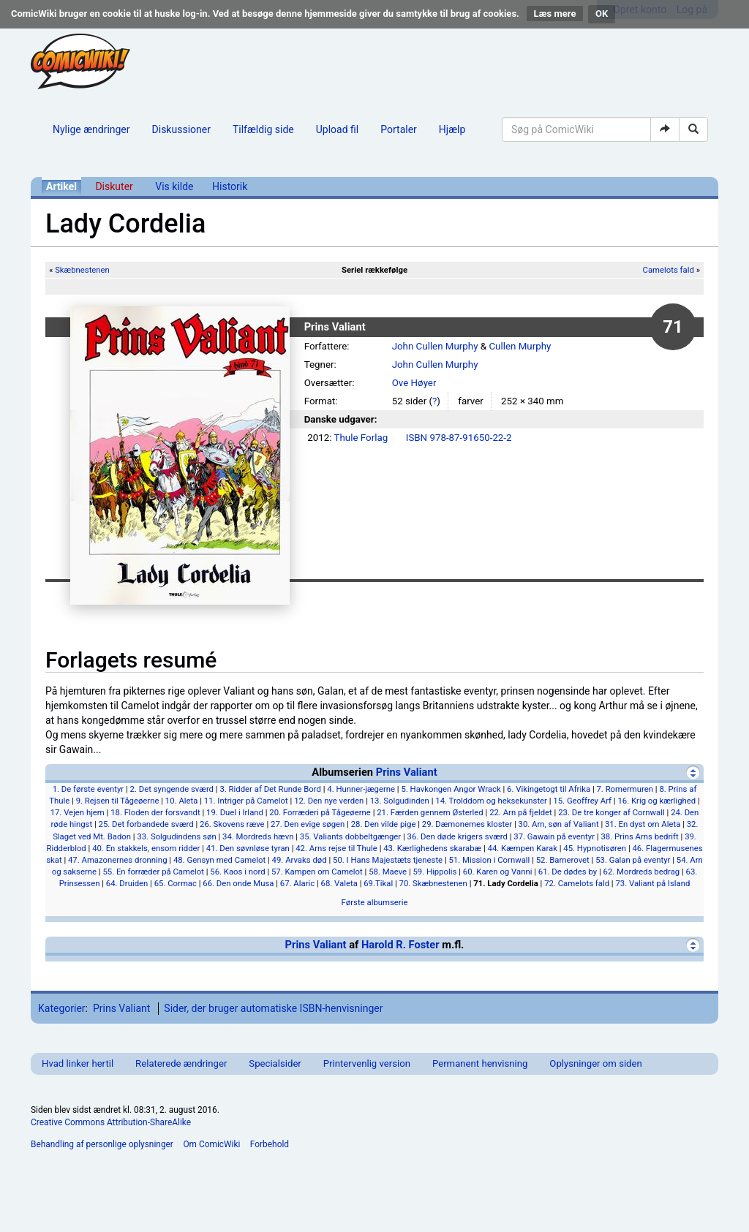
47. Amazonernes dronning (118, 860)
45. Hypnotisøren (594, 848)
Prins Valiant (406, 772)
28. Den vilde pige (383, 824)
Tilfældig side (263, 129)
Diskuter (113, 186)
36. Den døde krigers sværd (457, 836)
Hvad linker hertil (77, 1063)
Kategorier (62, 1008)
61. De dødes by (567, 871)
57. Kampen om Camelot (317, 871)
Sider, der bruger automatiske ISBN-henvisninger (273, 1008)
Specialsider (275, 1063)
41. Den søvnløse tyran (248, 848)
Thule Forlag (361, 437)
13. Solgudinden (399, 800)
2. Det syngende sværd (172, 789)
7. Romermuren (624, 789)
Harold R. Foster (400, 944)
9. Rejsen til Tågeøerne (117, 800)
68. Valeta (339, 883)
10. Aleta (181, 800)
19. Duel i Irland (234, 812)
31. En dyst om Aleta (642, 824)
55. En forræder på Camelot (152, 871)
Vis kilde (174, 186)
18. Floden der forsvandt (155, 812)
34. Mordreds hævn (257, 836)
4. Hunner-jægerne (361, 789)
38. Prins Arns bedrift (639, 836)
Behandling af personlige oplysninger (102, 1144)
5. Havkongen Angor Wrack (450, 789)
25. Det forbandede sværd (146, 824)
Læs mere (555, 13)
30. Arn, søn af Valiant (559, 824)
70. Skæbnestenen (433, 883)
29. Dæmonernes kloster (467, 824)
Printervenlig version (366, 1063)
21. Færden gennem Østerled (430, 812)
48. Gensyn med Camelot (219, 860)
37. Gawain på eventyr (554, 836)
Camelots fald (668, 270)
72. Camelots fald (576, 883)
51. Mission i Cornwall (489, 860)
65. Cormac (175, 883)
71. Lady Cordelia (505, 883)
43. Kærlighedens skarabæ (432, 848)
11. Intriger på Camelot (246, 800)
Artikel (61, 186)
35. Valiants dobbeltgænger (350, 836)
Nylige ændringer (91, 129)
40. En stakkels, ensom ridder (146, 848)
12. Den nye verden (329, 800)
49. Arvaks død (299, 860)
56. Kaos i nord (237, 871)
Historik (229, 186)
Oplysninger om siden (595, 1063)
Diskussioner (181, 129)
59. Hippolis (435, 871)
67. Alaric (297, 883)
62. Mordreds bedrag (641, 871)
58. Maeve (388, 871)
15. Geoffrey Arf (582, 800)
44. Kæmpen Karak (522, 848)
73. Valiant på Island (652, 883)
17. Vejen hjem (77, 812)
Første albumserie (375, 902)
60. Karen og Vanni (497, 871)
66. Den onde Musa (238, 883)
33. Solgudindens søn (176, 836)
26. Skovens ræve (232, 824)
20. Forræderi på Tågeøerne (320, 812)
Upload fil (337, 129)
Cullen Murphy (520, 346)
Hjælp (452, 129)
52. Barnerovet (563, 860)
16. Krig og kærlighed (656, 800)
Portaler (398, 129)
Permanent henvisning (479, 1063)
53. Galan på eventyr (632, 860)
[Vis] (693, 945)
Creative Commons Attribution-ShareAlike (111, 1122)
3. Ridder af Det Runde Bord (270, 789)
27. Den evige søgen (308, 824)
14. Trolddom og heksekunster (491, 800)
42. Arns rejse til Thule (336, 848)
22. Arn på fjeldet (520, 812)
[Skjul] (693, 772)
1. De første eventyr (88, 789)
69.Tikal (378, 883)
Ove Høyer (414, 382)
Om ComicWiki (211, 1144)
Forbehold (269, 1144)
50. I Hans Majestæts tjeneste (388, 860)
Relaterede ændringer (181, 1063)
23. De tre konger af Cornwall (611, 812)
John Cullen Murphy (435, 346)
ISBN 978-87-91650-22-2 (459, 437)
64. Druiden (127, 883)
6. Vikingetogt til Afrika (548, 789)
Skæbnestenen (82, 270)
